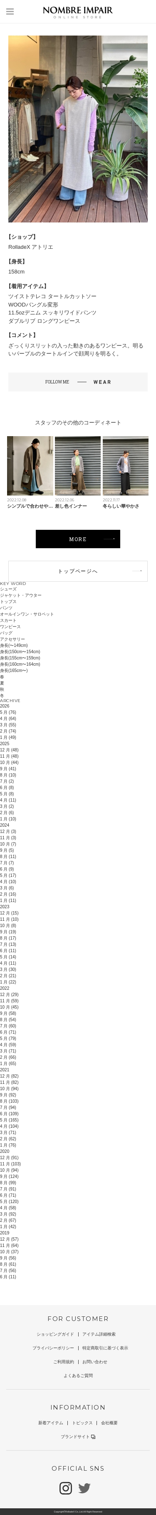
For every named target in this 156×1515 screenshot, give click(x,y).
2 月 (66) (8, 1057)
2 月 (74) (8, 731)
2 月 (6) (7, 812)
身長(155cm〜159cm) (20, 658)
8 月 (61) (8, 1264)
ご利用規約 (63, 1361)
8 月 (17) (8, 938)
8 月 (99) (8, 1182)
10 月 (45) (9, 1007)
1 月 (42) (8, 1226)
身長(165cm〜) (14, 670)
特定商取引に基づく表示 (105, 1348)
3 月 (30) (8, 969)
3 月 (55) (8, 725)
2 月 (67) (8, 1220)
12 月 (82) (9, 1076)
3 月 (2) (7, 806)
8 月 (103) (9, 1101)
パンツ (6, 607)
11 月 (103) (10, 1164)
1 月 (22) (8, 982)
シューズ (8, 589)
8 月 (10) (8, 775)
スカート (8, 620)
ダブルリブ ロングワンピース (44, 321)
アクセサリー (12, 639)
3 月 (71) (8, 1051)
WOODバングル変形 (33, 304)
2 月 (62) (8, 1139)
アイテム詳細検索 (99, 1334)
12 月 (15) (9, 913)
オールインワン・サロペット (27, 614)
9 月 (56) (8, 1258)
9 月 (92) (8, 1095)
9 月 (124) (9, 1176)
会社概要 (109, 1422)
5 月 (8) (7, 794)
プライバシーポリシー (53, 1348)
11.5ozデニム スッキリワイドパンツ (52, 312)
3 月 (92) (8, 1214)
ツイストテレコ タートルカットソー (52, 296)
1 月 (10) (8, 819)
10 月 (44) (9, 762)
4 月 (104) (9, 1126)
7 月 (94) (8, 1107)
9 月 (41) (8, 768)
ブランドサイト (78, 1436)
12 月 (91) (9, 1157)
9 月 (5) (7, 850)
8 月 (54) (8, 1019)
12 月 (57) (9, 1239)
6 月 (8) (7, 787)
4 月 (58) (8, 1208)
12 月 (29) (9, 994)
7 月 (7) (7, 863)
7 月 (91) (8, 1189)
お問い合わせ (94, 1361)
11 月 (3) (8, 837)
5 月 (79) (8, 1038)
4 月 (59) (8, 1044)
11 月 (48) (9, 756)
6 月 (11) (8, 950)
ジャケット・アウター (21, 595)
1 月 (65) (8, 1063)
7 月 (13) (8, 944)
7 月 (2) (7, 781)
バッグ (6, 633)
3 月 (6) (7, 888)
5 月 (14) (8, 957)
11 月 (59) (9, 1001)
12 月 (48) (9, 750)
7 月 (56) (8, 1270)
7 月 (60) (8, 1026)
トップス (8, 601)
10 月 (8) (8, 925)
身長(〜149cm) (14, 645)
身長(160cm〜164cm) (20, 664)
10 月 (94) (9, 1088)
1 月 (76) (8, 1145)
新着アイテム (50, 1422)
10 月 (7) (8, 844)
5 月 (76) (8, 712)
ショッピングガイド (55, 1334)
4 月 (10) (8, 881)
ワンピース (10, 626)
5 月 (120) (9, 1201)
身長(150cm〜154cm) (20, 651)
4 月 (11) (8, 800)
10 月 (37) (9, 1251)
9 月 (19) (8, 932)
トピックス (82, 1422)
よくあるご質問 (78, 1375)
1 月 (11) (8, 900)
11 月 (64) (9, 1245)
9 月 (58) (8, 1013)
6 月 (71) (8, 1032)
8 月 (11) (8, 856)
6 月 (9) (7, 869)
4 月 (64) (8, 718)
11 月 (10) (9, 919)
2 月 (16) (8, 894)
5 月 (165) (9, 1120)
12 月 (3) (8, 831)
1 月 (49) (8, 737)
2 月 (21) (8, 975)
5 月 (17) (8, 875)
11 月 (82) (9, 1082)
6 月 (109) (9, 1113)
